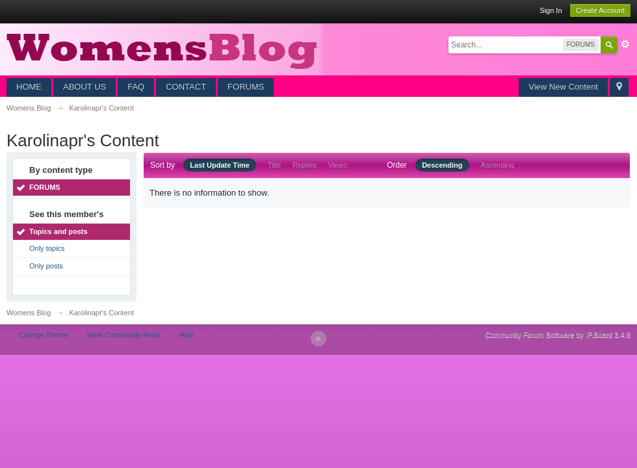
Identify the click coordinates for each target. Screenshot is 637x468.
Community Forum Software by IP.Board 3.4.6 (557, 335)
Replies (304, 165)
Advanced (625, 44)
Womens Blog (28, 313)
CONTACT (186, 87)
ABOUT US (84, 87)
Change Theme (43, 335)
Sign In (551, 10)
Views (337, 165)
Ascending (497, 165)
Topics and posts (58, 231)
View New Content (563, 87)
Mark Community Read (123, 335)
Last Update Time (220, 165)
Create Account (600, 10)
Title (274, 165)
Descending (442, 165)
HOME (29, 87)
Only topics (46, 248)
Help (186, 335)
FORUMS (246, 87)
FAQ (135, 87)
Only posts (46, 266)
